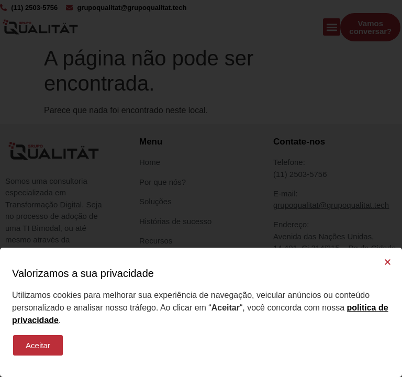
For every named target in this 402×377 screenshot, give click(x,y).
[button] (388, 262)
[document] (201, 188)
